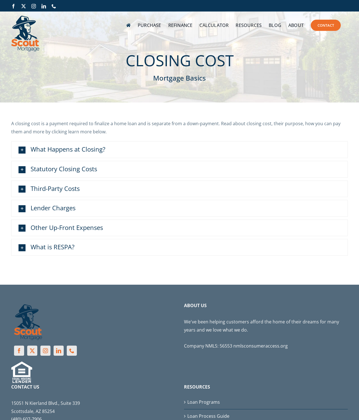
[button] (179, 149)
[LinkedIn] (59, 351)
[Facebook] (19, 351)
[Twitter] (32, 351)
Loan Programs (203, 402)
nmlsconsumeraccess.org (260, 346)
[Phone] (72, 351)
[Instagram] (45, 351)
